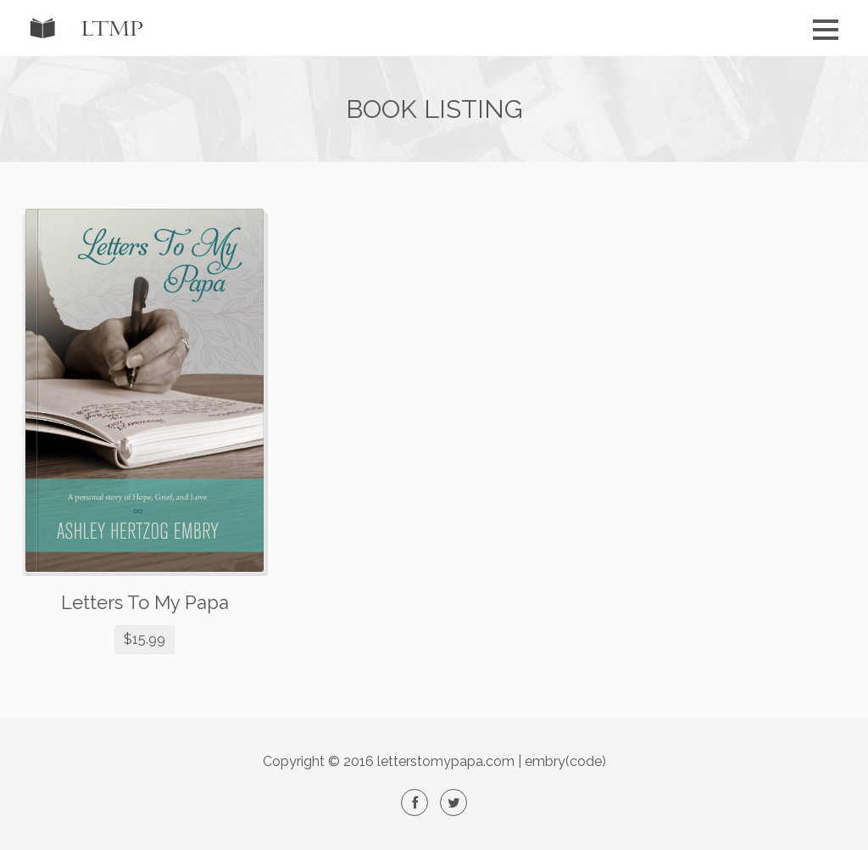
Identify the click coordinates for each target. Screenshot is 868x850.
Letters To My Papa (145, 602)
